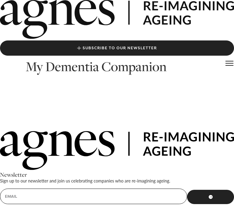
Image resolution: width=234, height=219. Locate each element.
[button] (229, 63)
